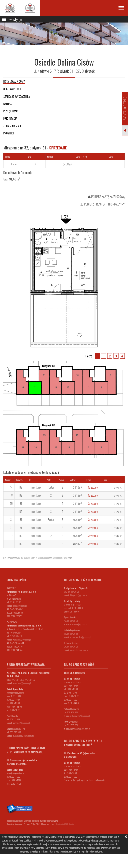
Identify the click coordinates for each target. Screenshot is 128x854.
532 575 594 (15, 732)
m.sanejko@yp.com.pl (79, 650)
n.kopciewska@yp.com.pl (80, 637)
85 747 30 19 (72, 633)
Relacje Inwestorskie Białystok (19, 820)
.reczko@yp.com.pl (22, 723)
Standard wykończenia (16, 97)
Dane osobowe (48, 824)
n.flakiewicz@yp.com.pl (80, 716)
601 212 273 (15, 719)
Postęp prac (10, 111)
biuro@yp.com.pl (20, 605)
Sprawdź (118, 487)
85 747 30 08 (72, 646)
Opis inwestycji (12, 89)
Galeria (7, 104)
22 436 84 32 (29, 679)
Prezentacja (10, 119)
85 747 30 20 (72, 620)
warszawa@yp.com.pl (22, 639)
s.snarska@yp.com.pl (79, 624)
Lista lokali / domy (14, 81)
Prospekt (8, 133)
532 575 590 (72, 725)
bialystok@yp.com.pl (78, 595)
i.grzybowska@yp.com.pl (80, 728)
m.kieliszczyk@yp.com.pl (23, 735)
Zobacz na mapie (12, 126)
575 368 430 (72, 712)
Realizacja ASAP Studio (65, 824)
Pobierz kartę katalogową (106, 196)
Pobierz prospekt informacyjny (102, 204)
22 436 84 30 (16, 636)
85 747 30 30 (15, 602)
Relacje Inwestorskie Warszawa (45, 820)
